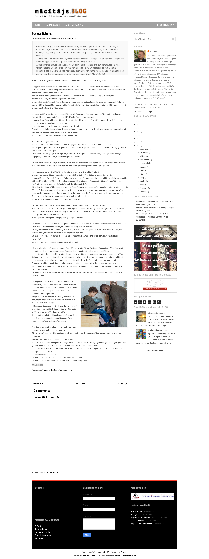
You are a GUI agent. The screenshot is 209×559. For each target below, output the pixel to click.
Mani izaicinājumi (74, 25)
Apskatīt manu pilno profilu (145, 111)
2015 (138, 145)
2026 (138, 121)
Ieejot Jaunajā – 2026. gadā (146, 214)
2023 (138, 131)
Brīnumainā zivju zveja (156, 313)
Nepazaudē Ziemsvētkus (141, 523)
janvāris (143, 191)
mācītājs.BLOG (103, 552)
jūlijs (142, 170)
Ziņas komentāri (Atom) (48, 472)
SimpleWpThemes (89, 555)
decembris (144, 149)
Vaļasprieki (39, 538)
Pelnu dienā (140, 204)
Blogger (159, 350)
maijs (142, 177)
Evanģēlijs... (136, 514)
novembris (144, 152)
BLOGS (38, 526)
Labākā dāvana (137, 520)
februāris (144, 188)
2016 (138, 142)
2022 (138, 135)
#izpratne (45, 370)
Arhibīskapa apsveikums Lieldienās (150, 201)
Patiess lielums (42, 34)
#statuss (60, 370)
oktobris (143, 156)
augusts (143, 167)
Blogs (37, 25)
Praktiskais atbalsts (43, 535)
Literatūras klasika (42, 532)
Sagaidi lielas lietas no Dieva (143, 517)
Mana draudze (53, 25)
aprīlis (143, 181)
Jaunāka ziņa (38, 383)
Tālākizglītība (41, 529)
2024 (138, 128)
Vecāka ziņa (122, 383)
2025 (138, 124)
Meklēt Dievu (136, 511)
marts (142, 184)
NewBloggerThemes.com (125, 555)
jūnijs (142, 174)
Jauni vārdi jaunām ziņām (157, 330)
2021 (138, 138)
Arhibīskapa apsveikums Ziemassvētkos (152, 217)
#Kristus (53, 370)
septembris (145, 159)
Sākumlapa (80, 383)
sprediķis (68, 370)
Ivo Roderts (154, 51)
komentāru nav (74, 38)
